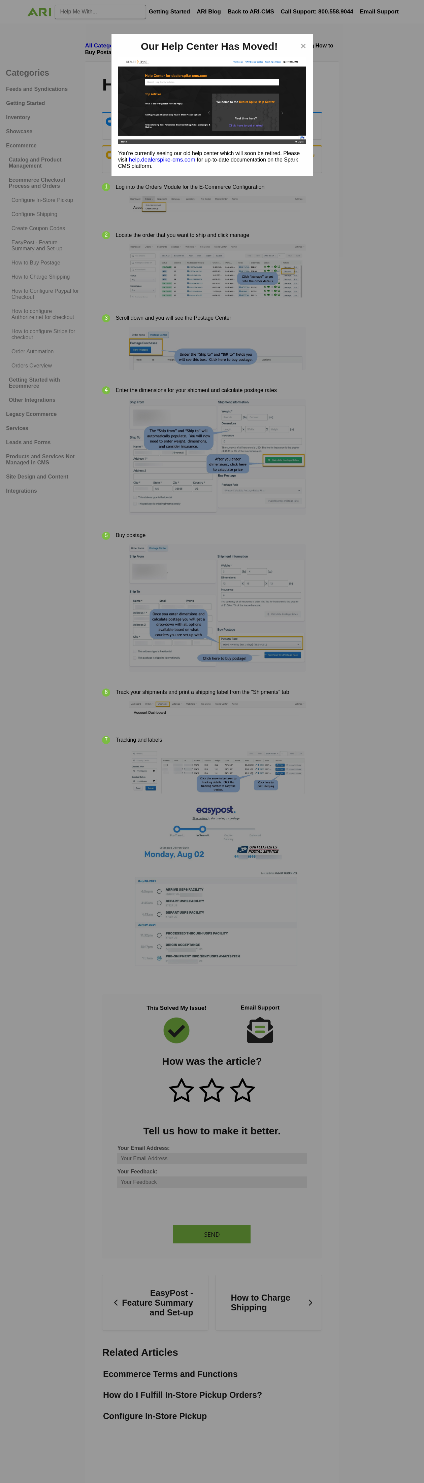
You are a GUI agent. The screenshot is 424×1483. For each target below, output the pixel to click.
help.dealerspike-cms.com (162, 159)
